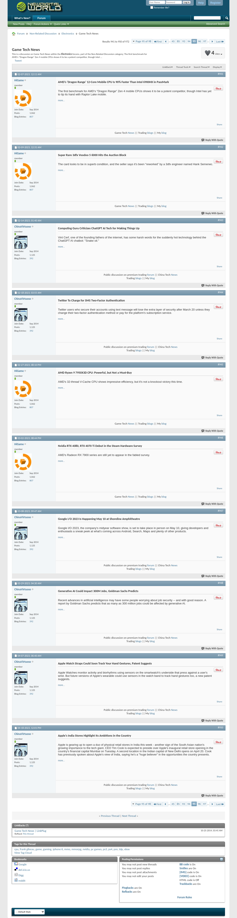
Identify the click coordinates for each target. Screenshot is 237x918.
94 (188, 41)
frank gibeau (27, 849)
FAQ (29, 24)
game (38, 849)
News (131, 132)
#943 (220, 220)
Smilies (184, 868)
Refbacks (127, 891)
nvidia (86, 849)
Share (219, 124)
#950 (220, 727)
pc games (96, 849)
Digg (20, 875)
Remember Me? (159, 8)
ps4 (110, 849)
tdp (121, 849)
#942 (220, 146)
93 (183, 41)
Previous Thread (110, 815)
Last (220, 41)
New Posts (19, 24)
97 (204, 41)
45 (173, 41)
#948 (220, 582)
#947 (220, 510)
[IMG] (183, 872)
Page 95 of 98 (143, 41)
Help (201, 2)
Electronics (68, 33)
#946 (220, 437)
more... (61, 100)
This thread (28, 833)
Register (215, 2)
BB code (184, 864)
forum (150, 274)
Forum (42, 18)
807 (31, 116)
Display (216, 67)
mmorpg (76, 849)
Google (22, 864)
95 (194, 41)
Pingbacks (127, 887)
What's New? (22, 18)
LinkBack (166, 67)
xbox (127, 849)
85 (178, 41)
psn (116, 849)
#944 (220, 292)
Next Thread (129, 815)
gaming (47, 849)
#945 (220, 364)
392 (31, 258)
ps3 (105, 849)
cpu (16, 849)
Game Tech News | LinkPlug (30, 830)
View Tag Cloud (23, 852)
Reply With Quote (212, 140)
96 (199, 41)
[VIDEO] (184, 876)
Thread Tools (182, 67)
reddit (21, 880)
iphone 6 (58, 849)
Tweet (18, 60)
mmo (67, 849)
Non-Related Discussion (43, 33)
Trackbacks (186, 883)
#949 (220, 655)
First (158, 41)
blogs (150, 132)
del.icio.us (24, 869)
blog (163, 132)
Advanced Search (215, 24)
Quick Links (60, 24)
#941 (220, 73)
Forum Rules (184, 897)
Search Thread (201, 67)
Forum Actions (41, 24)
